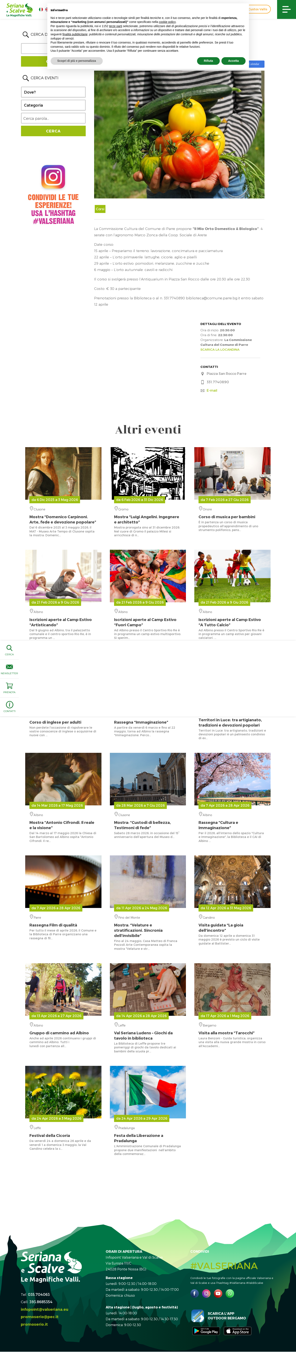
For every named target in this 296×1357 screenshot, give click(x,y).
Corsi (100, 209)
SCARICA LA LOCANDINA (219, 349)
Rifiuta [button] (208, 60)
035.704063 (39, 1294)
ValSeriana (232, 719)
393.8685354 (41, 1301)
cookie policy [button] (167, 22)
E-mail (212, 390)
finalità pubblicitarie (74, 34)
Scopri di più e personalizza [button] (76, 60)
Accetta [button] (233, 60)
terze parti (115, 26)
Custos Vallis (257, 9)
